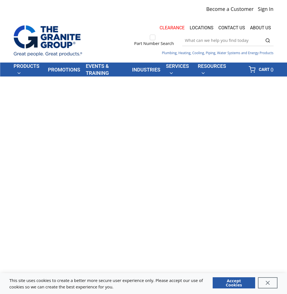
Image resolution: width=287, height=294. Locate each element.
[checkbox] (152, 37)
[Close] (268, 282)
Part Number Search (154, 43)
